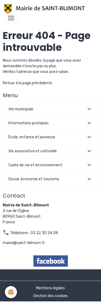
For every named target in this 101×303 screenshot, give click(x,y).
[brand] (45, 8)
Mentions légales (50, 288)
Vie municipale (20, 109)
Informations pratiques (28, 123)
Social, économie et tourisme (33, 179)
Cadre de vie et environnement (35, 165)
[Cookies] (11, 292)
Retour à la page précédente (27, 83)
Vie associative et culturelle (32, 151)
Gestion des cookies (50, 296)
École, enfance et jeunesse (31, 137)
